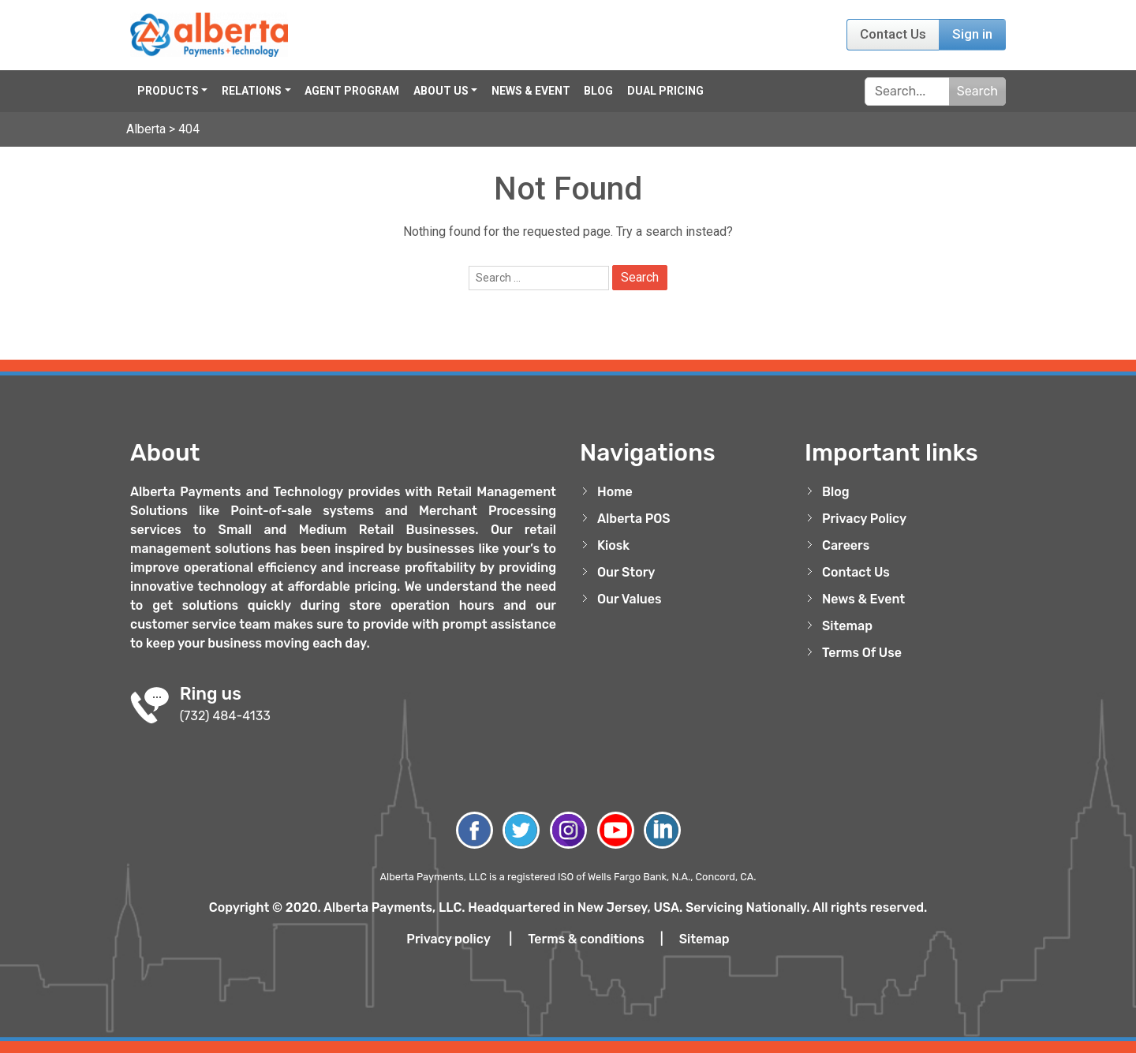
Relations (252, 90)
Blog (598, 90)
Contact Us (893, 34)
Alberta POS (634, 518)
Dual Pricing (665, 90)
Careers (845, 545)
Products (168, 90)
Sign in (972, 34)
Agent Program (352, 90)
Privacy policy (448, 939)
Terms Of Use (862, 652)
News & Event (530, 90)
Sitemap (847, 625)
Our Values (629, 599)
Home (615, 491)
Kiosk (613, 545)
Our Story (626, 572)
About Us (441, 90)
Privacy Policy (864, 518)
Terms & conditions (586, 939)
